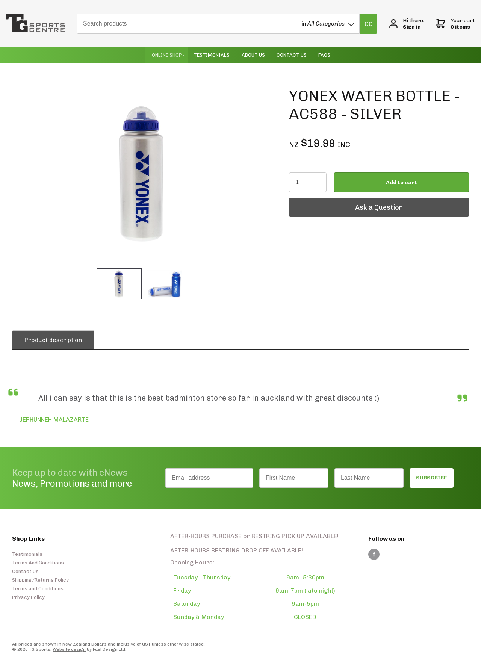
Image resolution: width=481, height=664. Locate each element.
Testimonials (212, 55)
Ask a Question (313, 202)
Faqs (324, 55)
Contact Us (292, 55)
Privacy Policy (28, 597)
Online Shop (167, 55)
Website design (69, 649)
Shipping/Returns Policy (40, 580)
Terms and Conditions (38, 588)
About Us (253, 55)
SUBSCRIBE (431, 478)
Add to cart (401, 182)
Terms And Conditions (38, 563)
